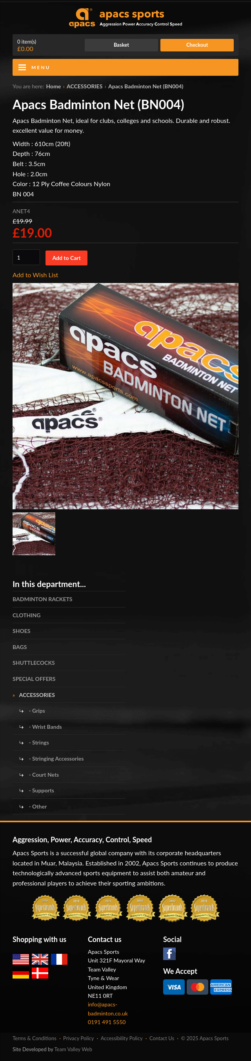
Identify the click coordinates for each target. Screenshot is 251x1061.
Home (53, 86)
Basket (121, 45)
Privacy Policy (78, 1038)
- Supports (40, 790)
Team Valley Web (73, 1049)
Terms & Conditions (34, 1038)
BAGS (20, 647)
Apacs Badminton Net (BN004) (145, 86)
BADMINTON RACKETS (43, 599)
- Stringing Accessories (55, 758)
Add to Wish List (35, 274)
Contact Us (161, 1038)
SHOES (22, 630)
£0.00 (26, 45)
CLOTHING (26, 615)
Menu (40, 67)
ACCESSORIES (84, 86)
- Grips (36, 710)
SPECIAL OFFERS (34, 678)
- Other (37, 806)
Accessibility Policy (122, 1038)
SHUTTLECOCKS (34, 662)
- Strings (38, 742)
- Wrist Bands (44, 726)
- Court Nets (43, 774)
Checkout (197, 45)
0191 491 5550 (107, 1022)
